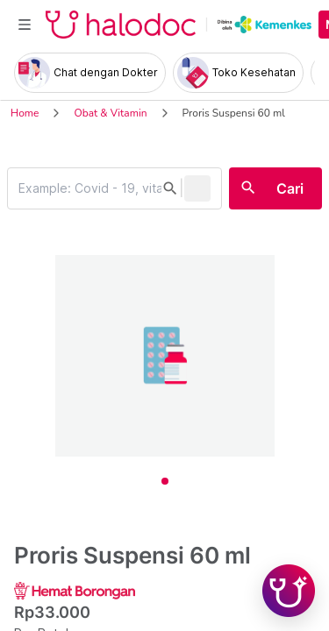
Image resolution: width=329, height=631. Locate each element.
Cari (290, 188)
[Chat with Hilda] (288, 590)
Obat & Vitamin (110, 113)
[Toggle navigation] (24, 24)
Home (25, 113)
